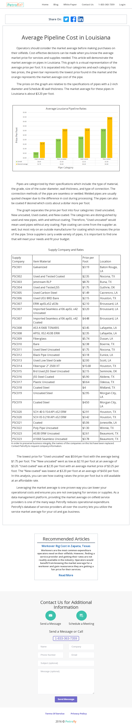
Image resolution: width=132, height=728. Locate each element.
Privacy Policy (79, 713)
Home (45, 4)
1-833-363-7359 (106, 4)
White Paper (70, 4)
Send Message (66, 699)
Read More (66, 575)
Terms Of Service (54, 713)
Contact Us (88, 4)
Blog (55, 4)
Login (122, 4)
